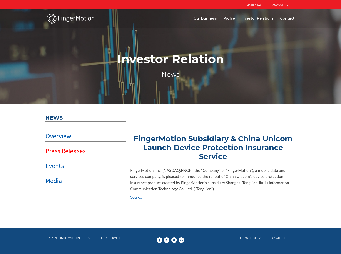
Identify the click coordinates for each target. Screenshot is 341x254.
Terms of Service (251, 237)
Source (136, 197)
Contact (287, 18)
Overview (58, 136)
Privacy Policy (280, 237)
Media (53, 180)
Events (54, 165)
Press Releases (65, 151)
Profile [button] (229, 18)
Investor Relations (257, 18)
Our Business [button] (205, 18)
